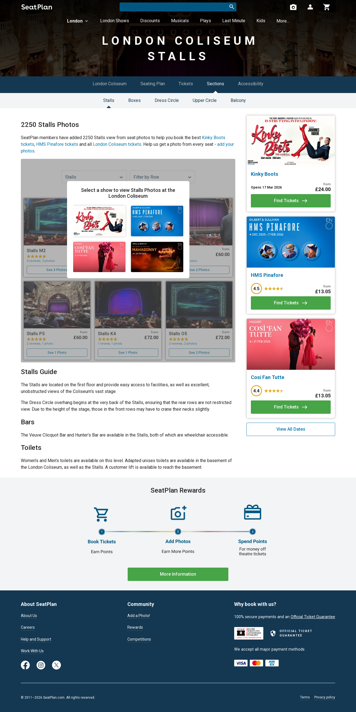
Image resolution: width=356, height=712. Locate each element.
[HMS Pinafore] (291, 275)
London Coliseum (110, 83)
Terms (305, 697)
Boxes (134, 100)
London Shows (114, 20)
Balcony (238, 100)
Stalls (108, 100)
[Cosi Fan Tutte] (291, 377)
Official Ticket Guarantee (313, 616)
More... (282, 21)
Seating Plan (152, 83)
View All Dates (290, 429)
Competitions (139, 639)
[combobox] (178, 6)
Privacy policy (324, 697)
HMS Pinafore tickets (57, 144)
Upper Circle (205, 100)
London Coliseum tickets (117, 144)
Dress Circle (167, 100)
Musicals (180, 20)
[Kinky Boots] (291, 174)
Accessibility (251, 83)
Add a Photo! (139, 615)
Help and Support (36, 639)
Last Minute (233, 20)
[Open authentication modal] (310, 7)
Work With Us (33, 651)
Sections (215, 83)
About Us (29, 615)
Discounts (150, 20)
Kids (260, 20)
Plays (205, 20)
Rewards (135, 627)
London (78, 21)
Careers (28, 627)
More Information (178, 574)
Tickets (186, 83)
